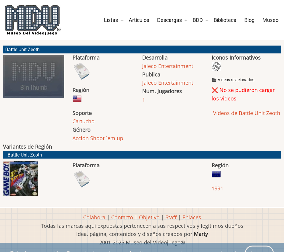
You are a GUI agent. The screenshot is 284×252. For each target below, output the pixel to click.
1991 (217, 188)
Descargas (169, 20)
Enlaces (191, 217)
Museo (270, 20)
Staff (171, 217)
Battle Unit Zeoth (25, 155)
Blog (249, 20)
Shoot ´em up (106, 138)
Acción (80, 138)
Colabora (94, 217)
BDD (198, 20)
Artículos (139, 20)
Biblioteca (225, 20)
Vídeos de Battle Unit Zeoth (246, 113)
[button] (33, 79)
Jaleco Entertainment (167, 65)
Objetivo (149, 217)
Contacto (122, 217)
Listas (111, 20)
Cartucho (83, 121)
